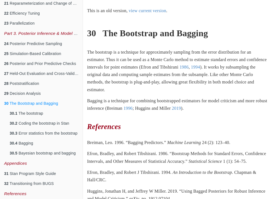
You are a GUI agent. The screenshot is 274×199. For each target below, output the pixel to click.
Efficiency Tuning (22, 13)
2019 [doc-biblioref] (176, 108)
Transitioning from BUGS (29, 183)
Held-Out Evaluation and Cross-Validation (43, 73)
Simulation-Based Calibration (32, 53)
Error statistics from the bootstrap (43, 133)
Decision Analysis (22, 93)
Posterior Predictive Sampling (33, 43)
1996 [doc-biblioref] (128, 108)
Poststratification (21, 83)
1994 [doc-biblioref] (195, 67)
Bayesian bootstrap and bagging (43, 153)
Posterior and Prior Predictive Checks (40, 63)
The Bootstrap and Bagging (31, 103)
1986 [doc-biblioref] (184, 67)
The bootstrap (26, 113)
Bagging (21, 143)
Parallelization (19, 23)
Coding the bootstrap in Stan (39, 123)
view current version (147, 10)
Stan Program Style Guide (30, 173)
